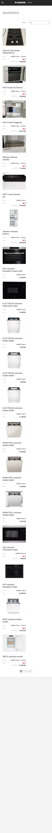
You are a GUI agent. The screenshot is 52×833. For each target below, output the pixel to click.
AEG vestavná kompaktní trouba (34, 302)
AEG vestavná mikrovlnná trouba (10, 302)
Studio (24, 22)
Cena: (4, 169)
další (30, 354)
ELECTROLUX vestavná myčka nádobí (9, 196)
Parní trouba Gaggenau (8, 87)
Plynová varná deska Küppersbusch (11, 50)
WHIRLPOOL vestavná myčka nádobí (36, 232)
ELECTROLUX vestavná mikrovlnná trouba (36, 160)
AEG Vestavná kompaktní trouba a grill (11, 160)
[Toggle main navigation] (2, 2)
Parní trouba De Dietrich (34, 50)
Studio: (5, 55)
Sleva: (4, 58)
